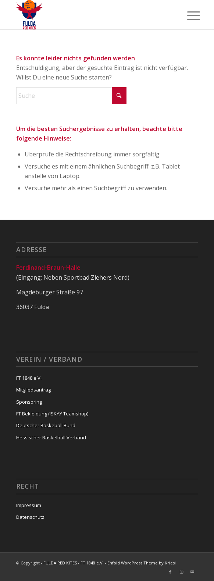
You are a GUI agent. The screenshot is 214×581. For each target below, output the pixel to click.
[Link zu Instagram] (181, 571)
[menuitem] (188, 15)
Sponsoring (29, 401)
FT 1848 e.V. (29, 378)
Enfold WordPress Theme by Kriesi (141, 563)
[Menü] (188, 15)
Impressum (28, 505)
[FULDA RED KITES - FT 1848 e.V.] (89, 14)
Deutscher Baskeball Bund (45, 425)
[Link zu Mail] (192, 571)
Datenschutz (30, 517)
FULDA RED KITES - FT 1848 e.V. (73, 563)
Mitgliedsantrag (33, 389)
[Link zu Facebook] (170, 571)
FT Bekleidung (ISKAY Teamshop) (52, 413)
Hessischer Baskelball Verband (51, 437)
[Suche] (71, 95)
